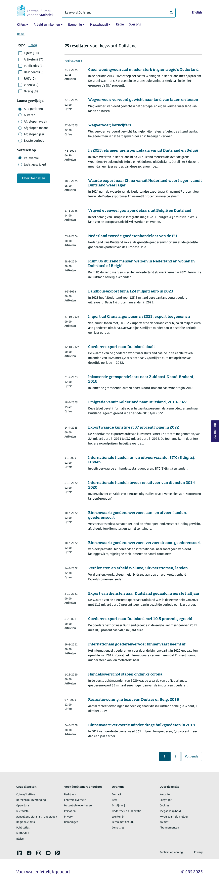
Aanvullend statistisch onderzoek (36, 817)
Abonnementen (169, 828)
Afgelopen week (35, 121)
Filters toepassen (33, 178)
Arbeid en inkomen (47, 24)
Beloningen (71, 822)
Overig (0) (31, 91)
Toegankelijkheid (170, 811)
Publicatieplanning (171, 852)
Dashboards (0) (34, 72)
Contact (116, 794)
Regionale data (25, 822)
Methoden (22, 833)
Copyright (166, 800)
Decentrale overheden (78, 805)
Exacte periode (34, 140)
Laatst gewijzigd (35, 164)
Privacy (68, 817)
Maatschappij (99, 24)
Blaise (20, 839)
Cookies (164, 805)
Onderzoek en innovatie (126, 811)
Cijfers (21, 24)
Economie (75, 24)
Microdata (22, 811)
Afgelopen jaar (34, 134)
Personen (70, 811)
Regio (120, 24)
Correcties (118, 828)
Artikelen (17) (33, 59)
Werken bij (118, 817)
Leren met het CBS (123, 822)
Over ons (135, 24)
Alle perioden (33, 109)
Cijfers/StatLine (25, 794)
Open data (22, 805)
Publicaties (23, 828)
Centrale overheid (75, 800)
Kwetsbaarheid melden (174, 817)
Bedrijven (70, 794)
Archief (164, 822)
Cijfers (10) (31, 53)
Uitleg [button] (32, 45)
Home (20, 34)
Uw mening (215, 431)
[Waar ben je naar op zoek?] (119, 13)
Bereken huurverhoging (31, 800)
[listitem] (19, 853)
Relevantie (31, 158)
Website (165, 794)
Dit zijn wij (118, 805)
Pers (114, 800)
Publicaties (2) (34, 66)
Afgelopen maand (36, 128)
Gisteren (29, 115)
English (197, 12)
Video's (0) (31, 85)
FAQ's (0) (30, 78)
